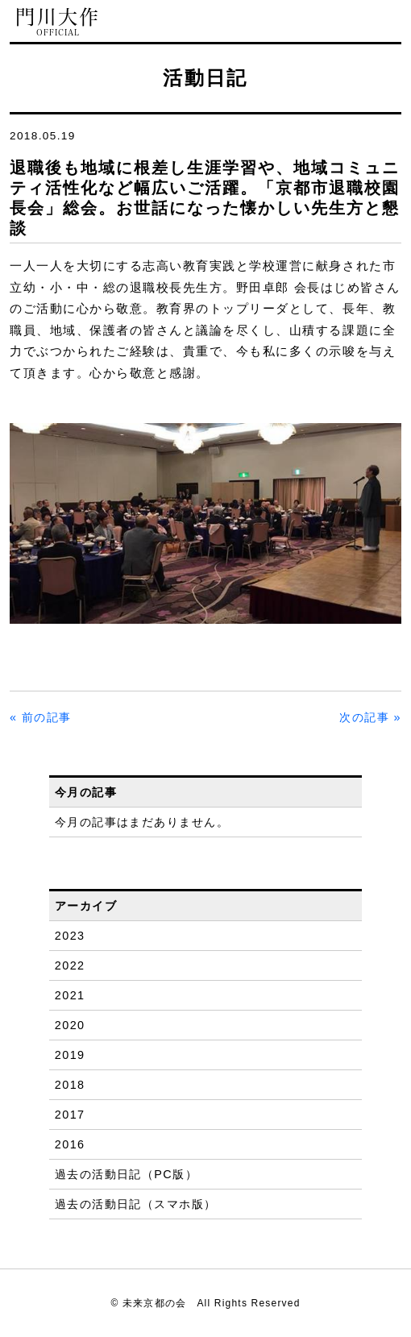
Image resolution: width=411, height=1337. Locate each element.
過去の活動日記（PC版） (126, 1174)
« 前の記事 (41, 717)
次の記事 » (370, 717)
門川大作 (58, 22)
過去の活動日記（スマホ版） (136, 1204)
